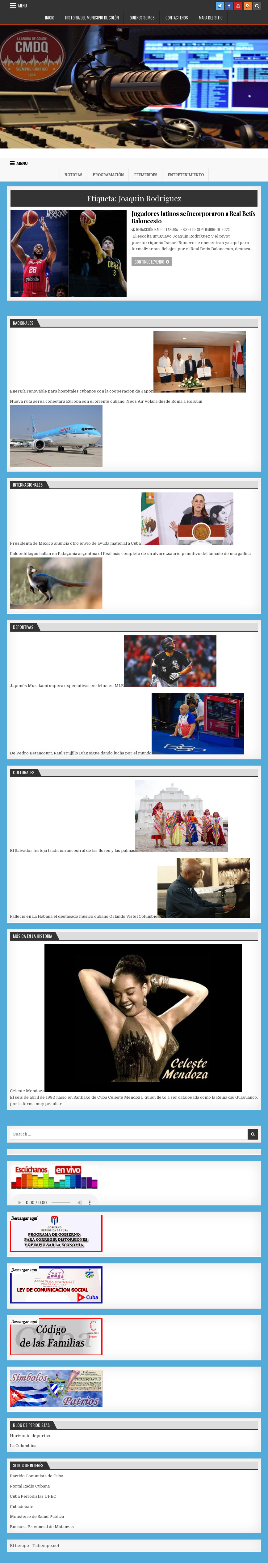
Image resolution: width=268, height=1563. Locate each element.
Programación (108, 174)
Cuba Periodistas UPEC (33, 1496)
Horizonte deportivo (31, 1435)
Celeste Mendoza (27, 1091)
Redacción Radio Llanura (157, 229)
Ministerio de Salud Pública (37, 1516)
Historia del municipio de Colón (92, 18)
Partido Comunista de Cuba (36, 1476)
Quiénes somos (142, 18)
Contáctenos (176, 18)
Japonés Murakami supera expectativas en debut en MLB (67, 685)
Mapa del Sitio (211, 18)
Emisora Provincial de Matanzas (42, 1526)
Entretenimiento (186, 174)
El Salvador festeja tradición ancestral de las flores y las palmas (72, 850)
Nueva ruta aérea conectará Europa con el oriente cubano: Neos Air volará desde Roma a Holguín (106, 401)
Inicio (49, 18)
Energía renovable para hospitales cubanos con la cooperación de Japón (81, 391)
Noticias (73, 174)
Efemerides (145, 174)
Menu (22, 5)
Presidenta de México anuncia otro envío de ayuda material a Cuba (75, 543)
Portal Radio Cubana (30, 1486)
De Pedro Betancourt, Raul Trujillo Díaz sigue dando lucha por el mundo (81, 753)
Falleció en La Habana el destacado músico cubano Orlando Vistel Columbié (83, 916)
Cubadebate (21, 1506)
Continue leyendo (153, 261)
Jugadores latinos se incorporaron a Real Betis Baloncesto (193, 217)
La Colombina (23, 1445)
